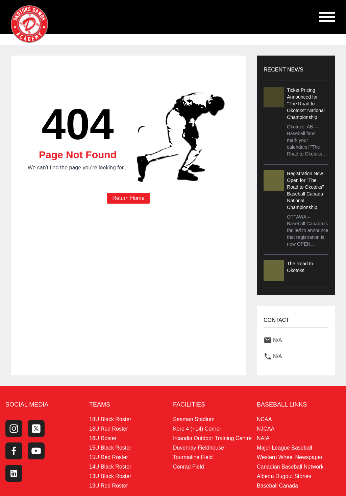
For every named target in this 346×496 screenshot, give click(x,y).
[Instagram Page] (13, 428)
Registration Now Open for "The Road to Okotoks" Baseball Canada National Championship (305, 190)
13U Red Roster (108, 486)
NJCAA (265, 429)
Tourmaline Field (193, 457)
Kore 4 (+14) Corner (197, 429)
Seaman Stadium (194, 419)
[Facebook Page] (13, 450)
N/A (277, 340)
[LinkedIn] (13, 473)
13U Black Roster (110, 476)
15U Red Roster (108, 457)
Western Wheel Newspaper (289, 457)
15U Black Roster (110, 448)
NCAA (264, 419)
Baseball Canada (277, 486)
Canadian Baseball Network (290, 467)
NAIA (263, 438)
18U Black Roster (110, 419)
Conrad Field (188, 467)
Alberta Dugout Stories (284, 476)
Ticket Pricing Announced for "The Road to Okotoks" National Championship (306, 103)
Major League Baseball (284, 448)
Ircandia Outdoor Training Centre (212, 438)
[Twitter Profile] (36, 428)
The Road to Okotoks (300, 267)
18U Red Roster (108, 429)
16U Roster (103, 438)
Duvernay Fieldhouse (198, 448)
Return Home (128, 198)
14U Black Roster (110, 467)
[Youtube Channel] (36, 450)
